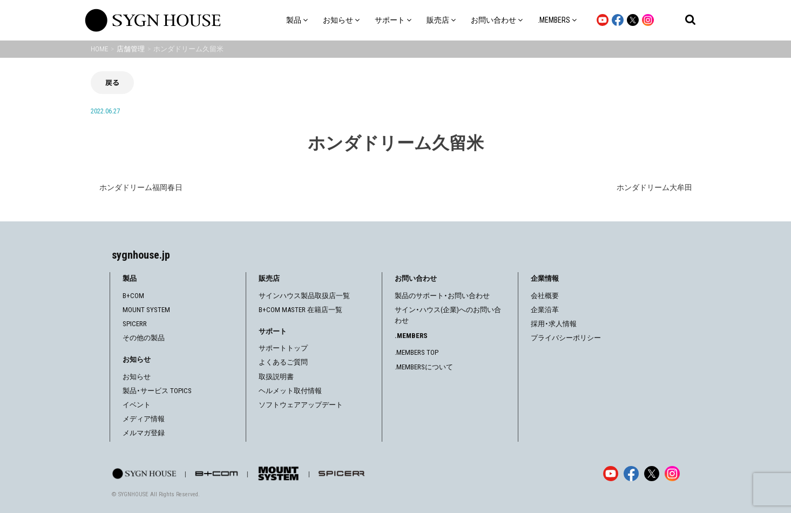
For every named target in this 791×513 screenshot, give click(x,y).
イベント (137, 405)
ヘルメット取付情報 (290, 391)
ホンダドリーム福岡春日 (140, 187)
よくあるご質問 (283, 362)
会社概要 (545, 296)
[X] (651, 473)
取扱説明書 (276, 377)
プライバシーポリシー (566, 338)
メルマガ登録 (144, 433)
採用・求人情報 (554, 324)
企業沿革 (545, 310)
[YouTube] (610, 473)
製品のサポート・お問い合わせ (442, 296)
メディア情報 (144, 419)
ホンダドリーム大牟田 (654, 187)
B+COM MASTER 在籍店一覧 (300, 310)
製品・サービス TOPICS (157, 391)
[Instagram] (672, 473)
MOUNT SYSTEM (146, 310)
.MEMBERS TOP (416, 352)
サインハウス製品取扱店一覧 (304, 296)
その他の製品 (144, 338)
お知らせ (137, 377)
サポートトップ (283, 348)
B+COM (133, 296)
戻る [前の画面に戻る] (112, 82)
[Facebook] (631, 473)
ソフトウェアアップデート (301, 405)
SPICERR (135, 324)
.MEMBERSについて (424, 367)
